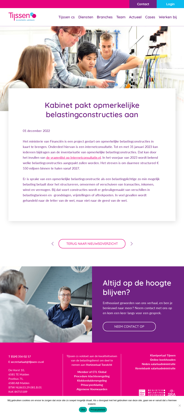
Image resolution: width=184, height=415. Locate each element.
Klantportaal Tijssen (163, 355)
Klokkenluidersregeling (92, 380)
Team (120, 17)
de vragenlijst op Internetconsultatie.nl (73, 157)
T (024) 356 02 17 (19, 356)
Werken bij (168, 17)
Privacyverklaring (92, 384)
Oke (83, 409)
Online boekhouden (163, 359)
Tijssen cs (66, 17)
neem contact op (129, 326)
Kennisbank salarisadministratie (155, 368)
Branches (105, 17)
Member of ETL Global (91, 371)
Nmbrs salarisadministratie (159, 364)
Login (170, 4)
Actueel (135, 17)
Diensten (85, 17)
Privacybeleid (98, 409)
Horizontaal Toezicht (99, 364)
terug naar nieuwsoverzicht (92, 244)
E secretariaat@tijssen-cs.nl (26, 361)
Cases (150, 17)
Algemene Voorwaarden (92, 389)
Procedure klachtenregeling (92, 376)
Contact (143, 4)
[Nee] (179, 405)
